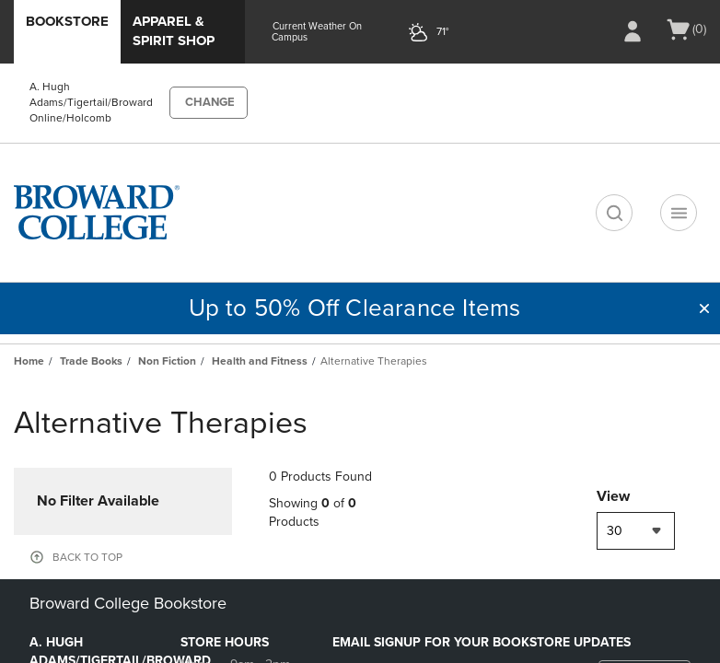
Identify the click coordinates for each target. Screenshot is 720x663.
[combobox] (636, 531)
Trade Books (91, 361)
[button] (704, 308)
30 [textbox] (614, 531)
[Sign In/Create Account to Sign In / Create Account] (632, 31)
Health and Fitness (260, 361)
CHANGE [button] (210, 102)
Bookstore (67, 21)
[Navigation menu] (678, 212)
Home (29, 361)
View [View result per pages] (613, 496)
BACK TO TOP (87, 557)
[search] (614, 212)
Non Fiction (167, 361)
